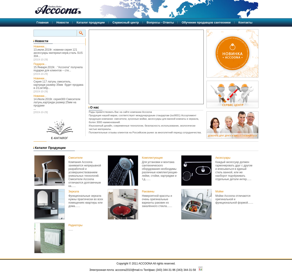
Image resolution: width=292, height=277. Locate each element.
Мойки (219, 191)
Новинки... (40, 46)
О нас (94, 107)
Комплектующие (152, 157)
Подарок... (40, 64)
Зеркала (73, 191)
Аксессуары (222, 157)
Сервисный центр (125, 22)
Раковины (148, 191)
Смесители (75, 157)
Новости (62, 22)
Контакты (245, 22)
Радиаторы (75, 225)
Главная (42, 22)
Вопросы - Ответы (160, 22)
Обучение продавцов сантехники (206, 22)
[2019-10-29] (41, 59)
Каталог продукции (90, 22)
